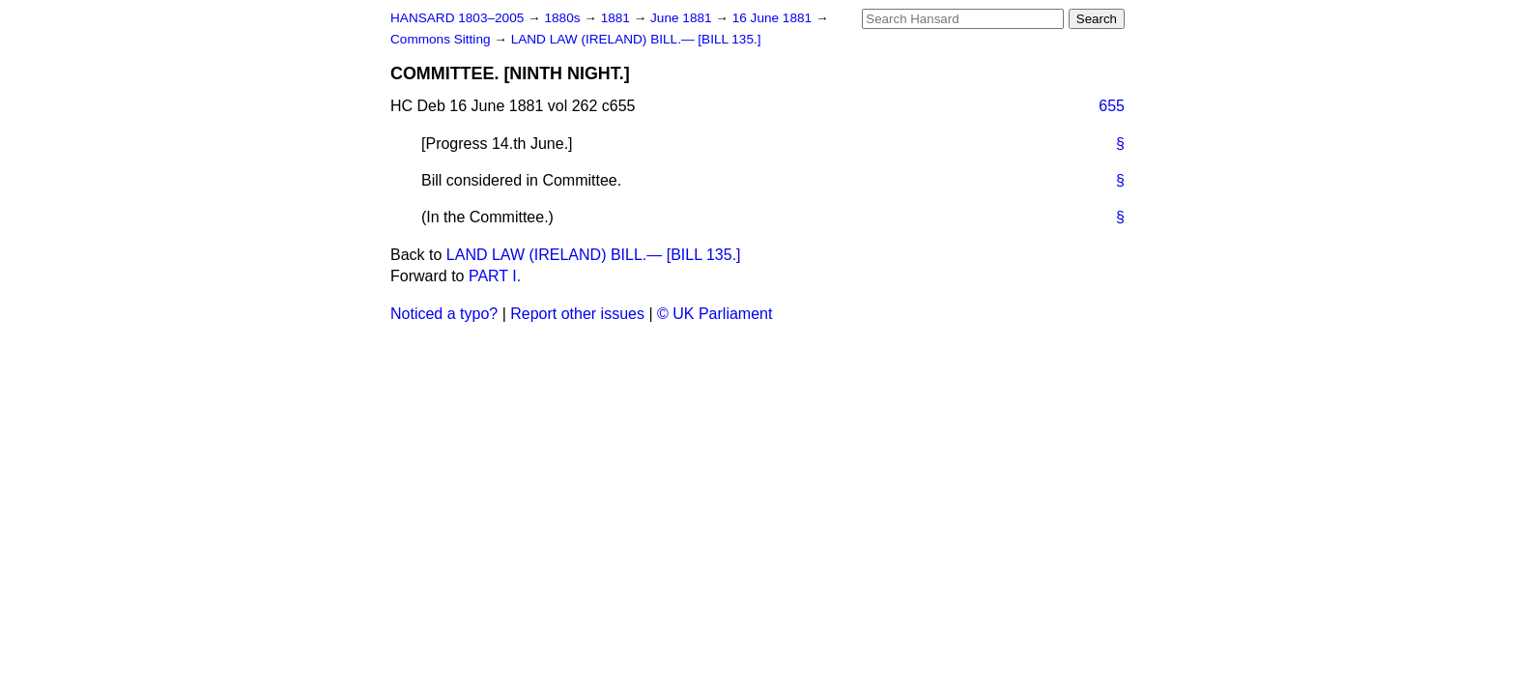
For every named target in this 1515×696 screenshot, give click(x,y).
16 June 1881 (773, 18)
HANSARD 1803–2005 (457, 18)
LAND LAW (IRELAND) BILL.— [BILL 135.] (636, 39)
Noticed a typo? (444, 313)
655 (1112, 106)
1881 (617, 18)
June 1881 (682, 18)
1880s (564, 18)
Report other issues (577, 313)
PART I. (495, 276)
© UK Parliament (714, 313)
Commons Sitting (442, 39)
